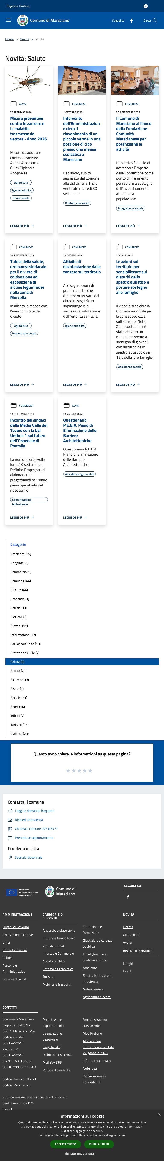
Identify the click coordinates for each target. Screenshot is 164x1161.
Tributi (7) (17, 715)
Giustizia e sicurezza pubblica (97, 943)
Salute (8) (17, 661)
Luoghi (128, 963)
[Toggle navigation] (8, 20)
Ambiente (90, 967)
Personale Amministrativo (14, 968)
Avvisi (18, 104)
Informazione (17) (23, 634)
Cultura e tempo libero (59, 938)
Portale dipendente (56, 1070)
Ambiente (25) (20, 553)
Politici (7, 957)
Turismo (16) (19, 724)
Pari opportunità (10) (25, 643)
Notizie (128, 926)
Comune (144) (20, 580)
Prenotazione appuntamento (53, 1022)
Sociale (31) (18, 697)
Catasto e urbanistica (58, 968)
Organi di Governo (16, 926)
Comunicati (74, 104)
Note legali (90, 1068)
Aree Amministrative (18, 934)
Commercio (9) (20, 571)
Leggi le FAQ (52, 1047)
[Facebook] (130, 20)
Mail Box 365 (52, 1062)
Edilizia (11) (18, 607)
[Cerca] (155, 20)
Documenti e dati (15, 979)
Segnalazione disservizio (52, 1036)
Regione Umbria (17, 6)
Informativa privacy (97, 1060)
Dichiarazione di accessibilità (94, 1079)
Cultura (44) (19, 589)
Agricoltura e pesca (97, 996)
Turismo (48, 976)
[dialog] (82, 1135)
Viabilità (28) (19, 733)
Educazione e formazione (92, 929)
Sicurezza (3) (19, 679)
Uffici (6, 942)
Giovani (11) (19, 625)
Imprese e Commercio (58, 953)
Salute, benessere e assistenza (97, 978)
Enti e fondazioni (15, 950)
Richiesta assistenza (57, 1054)
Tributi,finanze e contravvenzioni (94, 957)
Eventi (127, 971)
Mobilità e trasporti (56, 984)
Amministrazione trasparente (95, 1022)
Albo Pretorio (92, 1033)
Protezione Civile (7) (24, 652)
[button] (82, 1154)
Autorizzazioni (93, 989)
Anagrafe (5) (19, 562)
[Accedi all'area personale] (146, 6)
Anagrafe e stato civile (59, 930)
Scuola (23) (18, 670)
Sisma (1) (17, 688)
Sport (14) (17, 706)
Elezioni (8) (18, 616)
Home (9, 39)
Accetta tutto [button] (65, 1144)
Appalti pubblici (54, 961)
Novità (24, 39)
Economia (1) (19, 598)
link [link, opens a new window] (123, 1135)
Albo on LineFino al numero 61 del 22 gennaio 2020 (98, 1046)
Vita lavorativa (53, 945)
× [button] (159, 1114)
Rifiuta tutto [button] (99, 1144)
